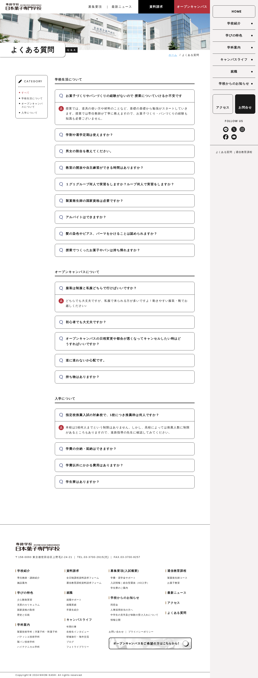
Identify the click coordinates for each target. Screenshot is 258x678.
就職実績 (71, 604)
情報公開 (116, 620)
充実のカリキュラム (28, 604)
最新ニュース (122, 6)
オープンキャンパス (192, 6)
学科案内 (234, 47)
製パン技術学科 (26, 641)
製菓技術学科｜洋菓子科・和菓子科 (37, 631)
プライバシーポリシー (140, 631)
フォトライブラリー (77, 646)
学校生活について (32, 98)
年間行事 (71, 626)
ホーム (173, 55)
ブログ (70, 641)
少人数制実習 (24, 599)
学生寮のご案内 (119, 588)
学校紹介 (234, 23)
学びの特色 (234, 35)
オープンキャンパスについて (32, 105)
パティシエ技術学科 (28, 636)
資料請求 (156, 6)
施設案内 (22, 583)
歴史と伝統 (23, 614)
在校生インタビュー (77, 631)
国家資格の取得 (26, 609)
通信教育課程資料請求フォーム (84, 583)
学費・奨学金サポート (123, 577)
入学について (30, 112)
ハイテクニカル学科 (28, 646)
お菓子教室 (173, 583)
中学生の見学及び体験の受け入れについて (134, 614)
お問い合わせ (117, 631)
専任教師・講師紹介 (28, 577)
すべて (26, 92)
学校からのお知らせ (234, 83)
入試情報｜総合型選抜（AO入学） (130, 583)
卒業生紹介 (72, 609)
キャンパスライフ (233, 59)
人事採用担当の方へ (122, 609)
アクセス (173, 602)
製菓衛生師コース (177, 577)
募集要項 (95, 6)
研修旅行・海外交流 (77, 636)
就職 (234, 71)
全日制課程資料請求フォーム (82, 577)
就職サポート (74, 599)
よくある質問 (224, 152)
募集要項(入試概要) (125, 570)
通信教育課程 (244, 152)
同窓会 (114, 604)
